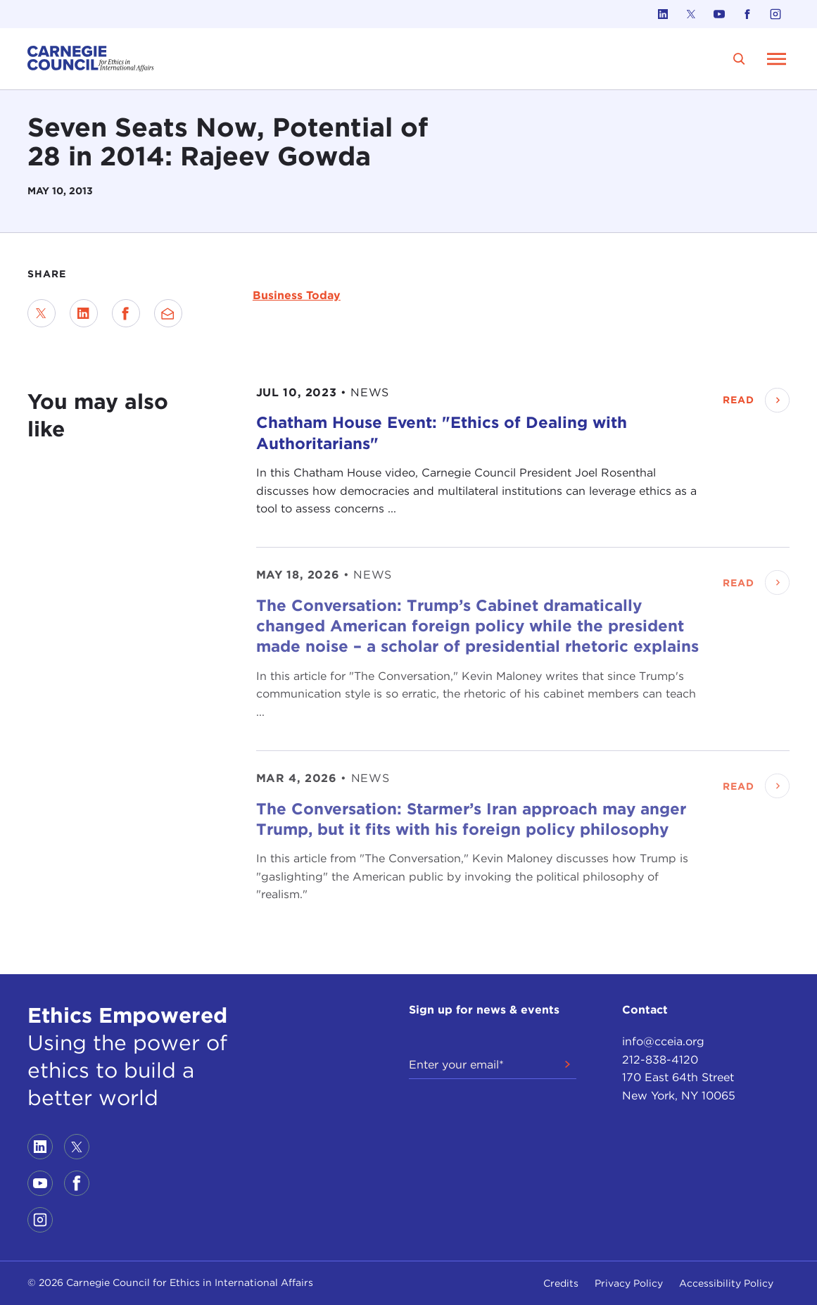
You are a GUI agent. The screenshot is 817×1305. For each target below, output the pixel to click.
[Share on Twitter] (41, 313)
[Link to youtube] (719, 14)
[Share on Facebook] (126, 313)
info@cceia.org (663, 1041)
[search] (739, 58)
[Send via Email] (168, 313)
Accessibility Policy (726, 1283)
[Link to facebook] (747, 14)
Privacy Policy (629, 1283)
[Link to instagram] (775, 14)
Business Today (297, 295)
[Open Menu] (777, 58)
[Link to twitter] (691, 14)
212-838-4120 (660, 1059)
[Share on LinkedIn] (84, 313)
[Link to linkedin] (663, 14)
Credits (560, 1283)
